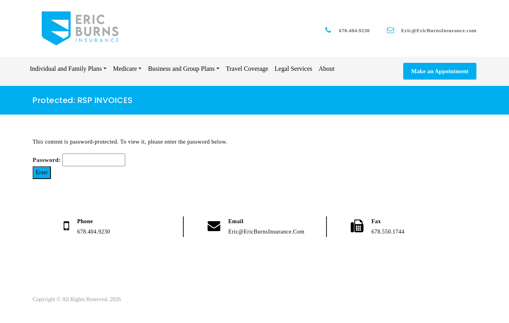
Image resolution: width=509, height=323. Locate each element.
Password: (79, 163)
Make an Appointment (439, 74)
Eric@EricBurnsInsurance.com (438, 32)
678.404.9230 (354, 32)
